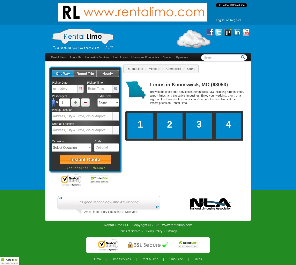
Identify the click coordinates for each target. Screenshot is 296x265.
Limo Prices (120, 57)
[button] (63, 73)
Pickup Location (62, 110)
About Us (75, 57)
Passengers (59, 96)
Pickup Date (59, 82)
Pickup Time (95, 82)
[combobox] (82, 116)
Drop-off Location (63, 124)
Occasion (58, 141)
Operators (182, 57)
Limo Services (121, 259)
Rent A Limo (58, 57)
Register (235, 20)
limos (224, 99)
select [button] (115, 116)
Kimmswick (173, 68)
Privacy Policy (153, 231)
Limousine (176, 259)
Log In (220, 20)
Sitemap (171, 231)
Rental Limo (135, 68)
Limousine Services (97, 57)
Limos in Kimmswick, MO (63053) (189, 84)
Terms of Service (129, 231)
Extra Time (105, 96)
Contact (167, 57)
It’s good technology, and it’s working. (108, 202)
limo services (181, 91)
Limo (97, 259)
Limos (198, 259)
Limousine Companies (145, 57)
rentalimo (177, 225)
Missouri (155, 68)
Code (98, 141)
